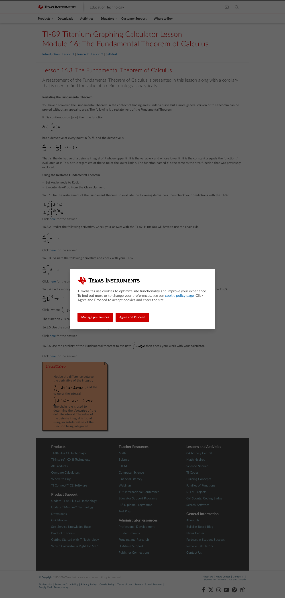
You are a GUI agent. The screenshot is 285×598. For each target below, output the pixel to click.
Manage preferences (95, 317)
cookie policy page (179, 295)
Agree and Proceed (132, 317)
